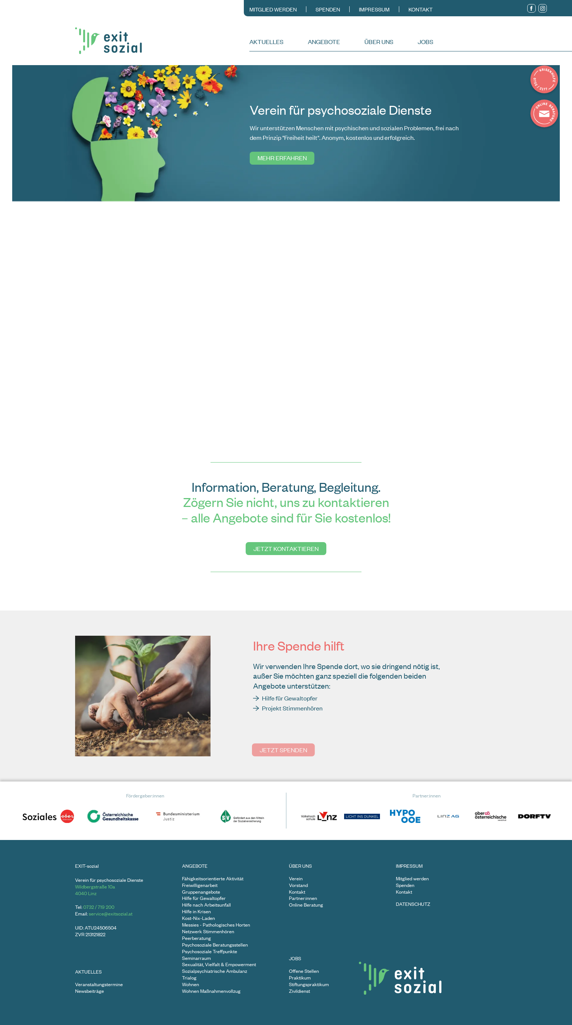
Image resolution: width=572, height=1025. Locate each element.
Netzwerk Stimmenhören (208, 931)
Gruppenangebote (201, 892)
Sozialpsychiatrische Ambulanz (214, 971)
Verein (296, 879)
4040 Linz (86, 893)
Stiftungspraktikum (309, 984)
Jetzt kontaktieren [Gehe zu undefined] (286, 548)
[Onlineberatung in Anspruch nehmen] (544, 114)
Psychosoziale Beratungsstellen (215, 945)
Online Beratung (306, 905)
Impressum (374, 9)
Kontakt (420, 9)
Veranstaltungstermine (99, 984)
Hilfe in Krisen (196, 911)
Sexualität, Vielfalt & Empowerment (219, 964)
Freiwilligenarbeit (200, 885)
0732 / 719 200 (98, 907)
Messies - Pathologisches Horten (216, 925)
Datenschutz (413, 904)
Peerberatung (196, 938)
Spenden (328, 9)
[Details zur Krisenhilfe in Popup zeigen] (544, 80)
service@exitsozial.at (110, 913)
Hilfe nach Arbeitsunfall (206, 905)
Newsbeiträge (89, 991)
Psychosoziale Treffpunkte (209, 951)
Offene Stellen (304, 971)
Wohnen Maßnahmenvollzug (211, 991)
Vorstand (298, 885)
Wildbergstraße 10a (95, 886)
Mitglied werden (273, 9)
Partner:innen (303, 898)
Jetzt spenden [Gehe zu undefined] (283, 750)
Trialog (189, 978)
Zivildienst (299, 991)
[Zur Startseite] (161, 40)
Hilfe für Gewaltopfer (204, 898)
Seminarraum (196, 958)
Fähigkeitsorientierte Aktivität (212, 879)
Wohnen (190, 984)
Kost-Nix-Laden (198, 918)
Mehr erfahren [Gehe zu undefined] (280, 158)
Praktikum (300, 978)
